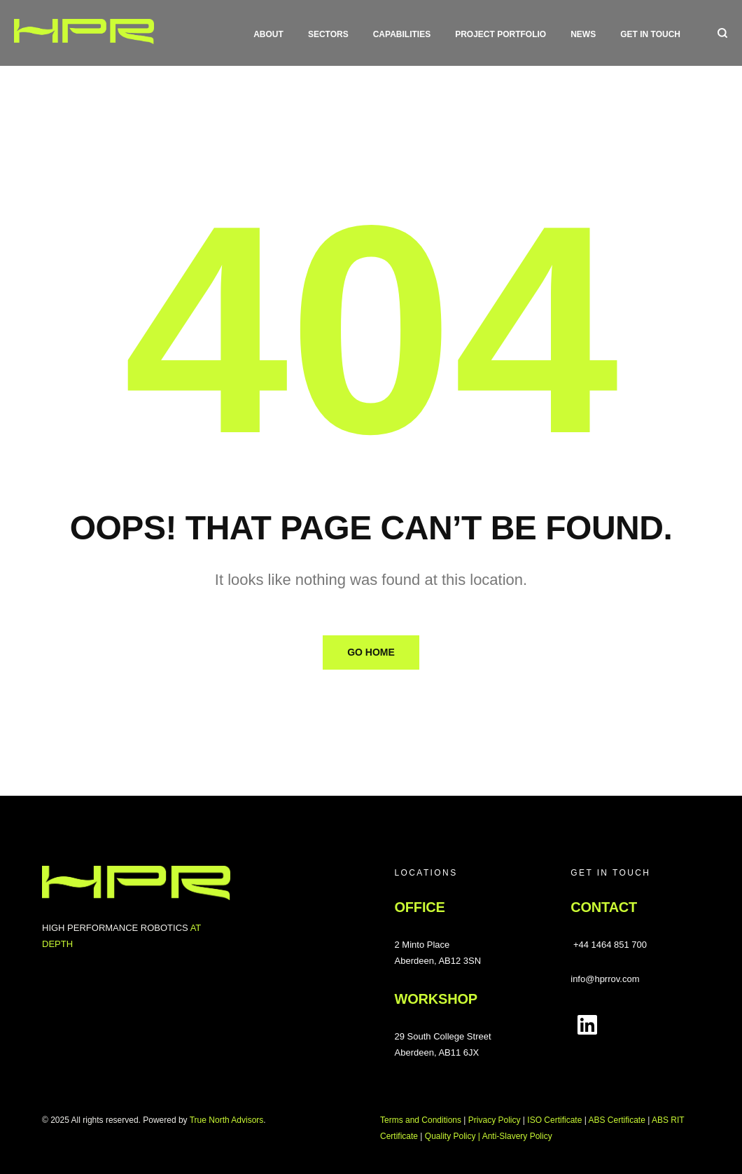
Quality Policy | (453, 1136)
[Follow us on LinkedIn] (587, 1025)
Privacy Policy (494, 1120)
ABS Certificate (616, 1120)
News (583, 34)
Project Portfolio (500, 34)
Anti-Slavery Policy (517, 1136)
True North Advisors (227, 1120)
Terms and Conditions (420, 1120)
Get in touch (650, 34)
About (268, 34)
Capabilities (401, 34)
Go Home (371, 652)
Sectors (328, 34)
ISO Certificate (554, 1120)
